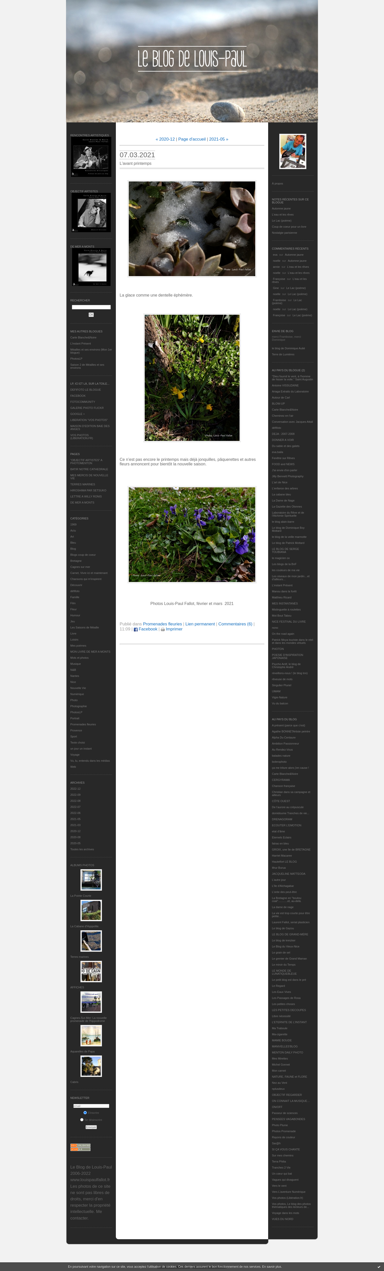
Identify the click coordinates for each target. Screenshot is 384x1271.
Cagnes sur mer (80, 566)
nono (275, 627)
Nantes (74, 675)
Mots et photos (79, 657)
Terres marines (79, 956)
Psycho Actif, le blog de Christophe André (286, 666)
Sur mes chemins (282, 1155)
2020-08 (75, 837)
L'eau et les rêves (283, 214)
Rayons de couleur (283, 1137)
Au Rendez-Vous (282, 749)
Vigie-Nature (279, 697)
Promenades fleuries (83, 724)
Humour (75, 615)
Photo (74, 700)
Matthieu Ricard (281, 597)
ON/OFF (277, 1106)
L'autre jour (279, 879)
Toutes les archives (82, 849)
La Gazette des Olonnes (287, 506)
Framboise (279, 300)
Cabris (74, 1081)
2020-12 (75, 831)
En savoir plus (271, 1266)
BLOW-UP (278, 403)
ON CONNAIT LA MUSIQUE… (291, 1100)
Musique (75, 663)
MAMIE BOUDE (282, 1040)
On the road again (283, 633)
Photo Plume (280, 1125)
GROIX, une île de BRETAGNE (291, 849)
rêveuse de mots (282, 679)
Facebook (145, 629)
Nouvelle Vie (78, 688)
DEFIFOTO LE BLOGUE (85, 389)
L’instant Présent (80, 343)
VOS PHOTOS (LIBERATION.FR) (81, 437)
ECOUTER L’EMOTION (286, 825)
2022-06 (75, 812)
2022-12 (75, 788)
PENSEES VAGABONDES (288, 1119)
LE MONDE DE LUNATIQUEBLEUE (284, 972)
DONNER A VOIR (283, 439)
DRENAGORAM (282, 819)
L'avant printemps (136, 163)
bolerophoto (279, 761)
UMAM (276, 691)
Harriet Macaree (282, 855)
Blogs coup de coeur (83, 554)
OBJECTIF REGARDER (287, 1094)
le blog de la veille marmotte (289, 536)
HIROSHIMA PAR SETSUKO (88, 490)
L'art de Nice (279, 482)
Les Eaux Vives (281, 991)
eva (275, 254)
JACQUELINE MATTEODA (288, 873)
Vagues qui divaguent (285, 1179)
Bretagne (76, 560)
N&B (73, 669)
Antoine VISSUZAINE (285, 385)
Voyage (75, 754)
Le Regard (278, 985)
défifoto (74, 591)
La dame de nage (283, 907)
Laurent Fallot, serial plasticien (291, 922)
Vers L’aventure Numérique (289, 1191)
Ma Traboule (279, 1028)
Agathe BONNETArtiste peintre (291, 731)
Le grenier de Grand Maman (289, 958)
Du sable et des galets (286, 445)
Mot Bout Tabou (281, 615)
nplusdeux (278, 1088)
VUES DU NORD (282, 1219)
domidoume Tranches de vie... (290, 813)
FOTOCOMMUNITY (82, 401)
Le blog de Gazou (283, 928)
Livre (73, 633)
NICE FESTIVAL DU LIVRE (289, 621)
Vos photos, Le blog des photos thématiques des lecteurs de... (291, 1205)
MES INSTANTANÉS (285, 603)
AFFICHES (77, 987)
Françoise (279, 278)
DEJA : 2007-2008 (283, 433)
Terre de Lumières (283, 354)
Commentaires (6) (235, 624)
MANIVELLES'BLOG (285, 1046)
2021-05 (75, 818)
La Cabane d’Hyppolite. (84, 926)
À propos (277, 183)
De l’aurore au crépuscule (288, 807)
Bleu (73, 542)
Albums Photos (82, 865)
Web (73, 766)
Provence (76, 730)
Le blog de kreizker (283, 940)
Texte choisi (77, 742)
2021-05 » (218, 139)
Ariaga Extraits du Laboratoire (290, 391)
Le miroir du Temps (283, 964)
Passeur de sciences (285, 1113)
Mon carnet (279, 1070)
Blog (73, 548)
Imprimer (172, 629)
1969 (73, 524)
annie (276, 266)
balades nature (281, 755)
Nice (73, 681)
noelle (276, 260)
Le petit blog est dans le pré (289, 979)
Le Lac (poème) (281, 220)
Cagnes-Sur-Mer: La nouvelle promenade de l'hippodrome (88, 1019)
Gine (276, 287)
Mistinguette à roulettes (286, 609)
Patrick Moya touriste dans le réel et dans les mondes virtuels (292, 641)
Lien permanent (200, 624)
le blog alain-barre (283, 521)
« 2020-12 (165, 139)
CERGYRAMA (281, 779)
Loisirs (74, 639)
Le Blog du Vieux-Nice (286, 946)
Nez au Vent (279, 1082)
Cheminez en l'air (282, 415)
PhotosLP (76, 358)
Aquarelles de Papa (82, 1051)
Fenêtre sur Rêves (283, 458)
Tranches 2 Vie (281, 1167)
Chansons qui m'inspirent (85, 578)
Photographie (78, 706)
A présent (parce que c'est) (288, 725)
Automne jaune (281, 208)
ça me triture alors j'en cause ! (290, 767)
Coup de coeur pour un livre (289, 226)
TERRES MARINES (82, 484)
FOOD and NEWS (283, 464)
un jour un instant (81, 748)
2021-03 (75, 825)
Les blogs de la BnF (284, 564)
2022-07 (75, 806)
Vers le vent (279, 1185)
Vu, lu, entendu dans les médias (90, 760)
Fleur (73, 609)
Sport (73, 736)
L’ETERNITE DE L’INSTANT (289, 1022)
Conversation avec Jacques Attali (292, 421)
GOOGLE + (77, 413)
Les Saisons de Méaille (84, 627)
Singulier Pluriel (281, 685)
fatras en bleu (280, 843)
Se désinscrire (91, 1119)
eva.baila (277, 452)
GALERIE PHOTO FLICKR (87, 407)
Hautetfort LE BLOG (284, 861)
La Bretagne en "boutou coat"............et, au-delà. (286, 899)
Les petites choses (283, 1003)
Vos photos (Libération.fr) (287, 1197)
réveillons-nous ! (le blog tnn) (290, 673)
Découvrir (76, 585)
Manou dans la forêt (284, 591)
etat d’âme (278, 831)
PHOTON (278, 648)
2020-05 (75, 843)
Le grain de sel (281, 952)
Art (72, 536)
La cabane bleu (281, 494)
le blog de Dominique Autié (288, 348)
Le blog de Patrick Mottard (288, 542)
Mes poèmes (78, 645)
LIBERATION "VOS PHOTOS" (89, 419)
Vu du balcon (280, 703)
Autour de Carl (281, 397)
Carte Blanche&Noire (83, 337)
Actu (73, 530)
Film (73, 603)
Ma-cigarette (279, 1034)
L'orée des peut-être (284, 891)
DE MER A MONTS (82, 502)
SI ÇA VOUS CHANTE (286, 1149)
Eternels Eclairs (281, 837)
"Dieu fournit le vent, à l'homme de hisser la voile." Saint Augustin (292, 378)
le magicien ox (281, 558)
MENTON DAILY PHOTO (287, 1052)
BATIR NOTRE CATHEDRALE (89, 469)
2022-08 (75, 800)
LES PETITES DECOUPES (289, 1010)
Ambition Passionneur (285, 743)
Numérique (77, 694)
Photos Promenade (284, 1131)
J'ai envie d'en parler (284, 470)
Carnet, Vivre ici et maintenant (89, 572)
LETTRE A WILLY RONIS (86, 496)
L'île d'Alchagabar (283, 885)
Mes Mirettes (280, 1058)
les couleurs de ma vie (286, 570)
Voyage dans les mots (285, 1212)
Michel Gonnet (281, 1064)
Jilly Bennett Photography (288, 476)
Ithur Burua (279, 867)
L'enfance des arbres (285, 488)
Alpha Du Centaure (284, 737)
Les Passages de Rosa (286, 997)
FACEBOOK (78, 395)
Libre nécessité (281, 1016)
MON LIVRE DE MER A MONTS (90, 651)
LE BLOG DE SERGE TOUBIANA (285, 550)
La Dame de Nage (283, 500)
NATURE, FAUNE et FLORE (289, 1076)
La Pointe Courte (80, 895)
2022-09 (75, 794)
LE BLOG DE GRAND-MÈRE (290, 934)
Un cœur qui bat (282, 1173)
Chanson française (283, 785)
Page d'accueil (192, 139)
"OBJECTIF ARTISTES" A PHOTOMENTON (86, 462)
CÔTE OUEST (281, 801)
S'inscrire (91, 1112)
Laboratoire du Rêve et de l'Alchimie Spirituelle (288, 514)
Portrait (74, 718)
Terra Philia (279, 1161)
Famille (74, 597)
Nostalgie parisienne (284, 232)
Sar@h (276, 1143)
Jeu (72, 621)
